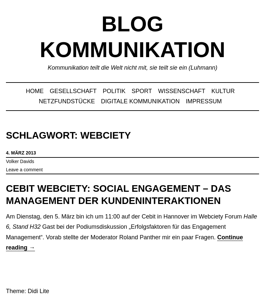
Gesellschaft (73, 91)
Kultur (223, 91)
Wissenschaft (181, 91)
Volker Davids (20, 161)
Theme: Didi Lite (27, 291)
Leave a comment (24, 169)
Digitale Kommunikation (140, 101)
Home (35, 91)
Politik (114, 91)
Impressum (204, 101)
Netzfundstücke (67, 101)
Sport (142, 91)
